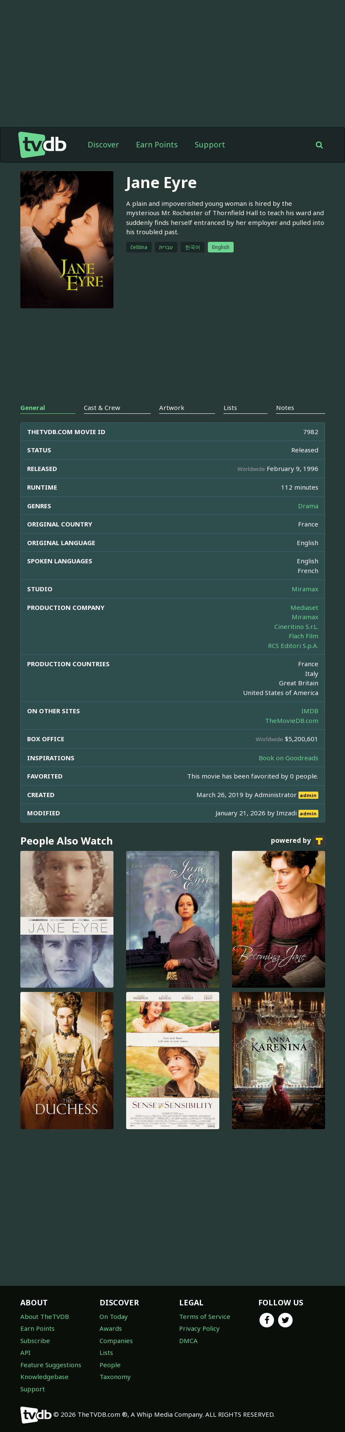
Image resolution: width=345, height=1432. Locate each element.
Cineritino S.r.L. (296, 626)
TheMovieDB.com (291, 720)
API (25, 1352)
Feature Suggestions (50, 1364)
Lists (106, 1352)
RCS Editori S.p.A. (293, 645)
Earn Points (157, 144)
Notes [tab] (285, 407)
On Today (113, 1316)
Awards (110, 1328)
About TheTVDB (44, 1316)
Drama (308, 505)
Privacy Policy (199, 1328)
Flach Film (303, 636)
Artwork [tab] (172, 407)
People (110, 1364)
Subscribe (35, 1340)
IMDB (309, 710)
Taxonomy (115, 1376)
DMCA (188, 1340)
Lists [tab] (230, 407)
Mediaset (304, 607)
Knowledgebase (44, 1376)
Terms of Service (204, 1316)
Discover (103, 144)
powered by (298, 841)
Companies (116, 1340)
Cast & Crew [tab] (102, 407)
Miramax (305, 588)
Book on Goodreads (288, 757)
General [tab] (32, 407)
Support (210, 144)
